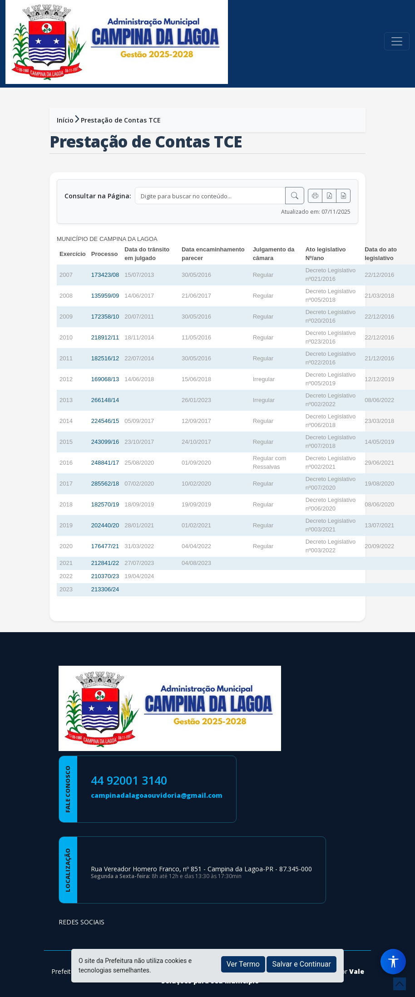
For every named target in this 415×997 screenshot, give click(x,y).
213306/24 (105, 589)
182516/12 (105, 358)
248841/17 (105, 462)
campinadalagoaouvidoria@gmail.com (156, 795)
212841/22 (105, 563)
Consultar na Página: (97, 196)
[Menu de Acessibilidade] (393, 961)
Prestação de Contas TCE (121, 120)
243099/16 (105, 441)
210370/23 (105, 576)
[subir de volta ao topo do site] (399, 983)
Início (65, 120)
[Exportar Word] (343, 196)
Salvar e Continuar (301, 964)
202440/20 (105, 525)
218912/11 (105, 337)
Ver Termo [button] (243, 964)
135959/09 (105, 295)
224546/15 (105, 420)
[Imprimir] (315, 196)
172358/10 (105, 316)
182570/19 (105, 504)
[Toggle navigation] (397, 41)
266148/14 (105, 400)
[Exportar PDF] (329, 196)
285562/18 (105, 483)
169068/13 (105, 379)
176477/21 (105, 546)
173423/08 (105, 274)
